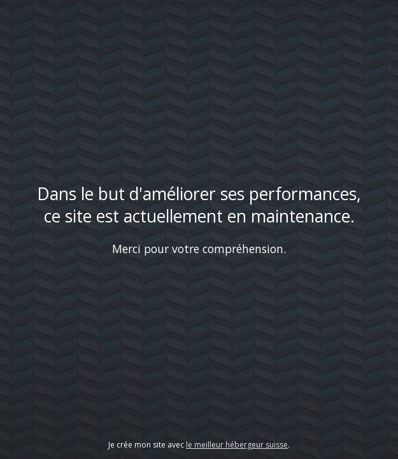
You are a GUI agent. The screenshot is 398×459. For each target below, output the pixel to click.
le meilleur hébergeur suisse (237, 444)
